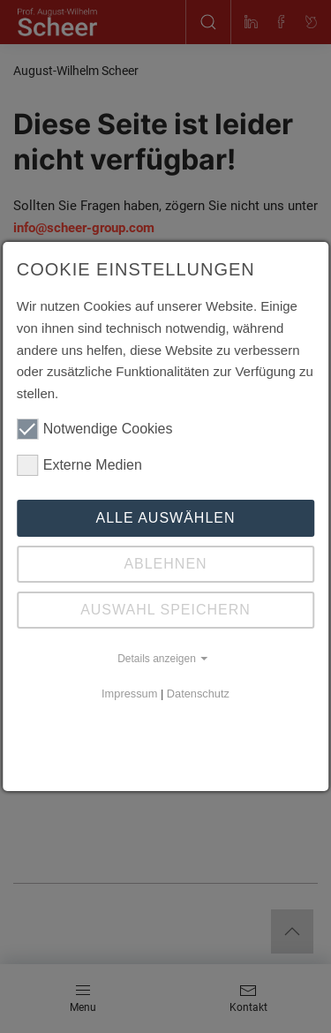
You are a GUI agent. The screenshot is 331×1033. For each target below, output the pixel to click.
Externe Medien (79, 465)
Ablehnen (165, 563)
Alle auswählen (165, 517)
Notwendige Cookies (95, 429)
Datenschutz (198, 693)
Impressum (129, 693)
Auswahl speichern (165, 609)
